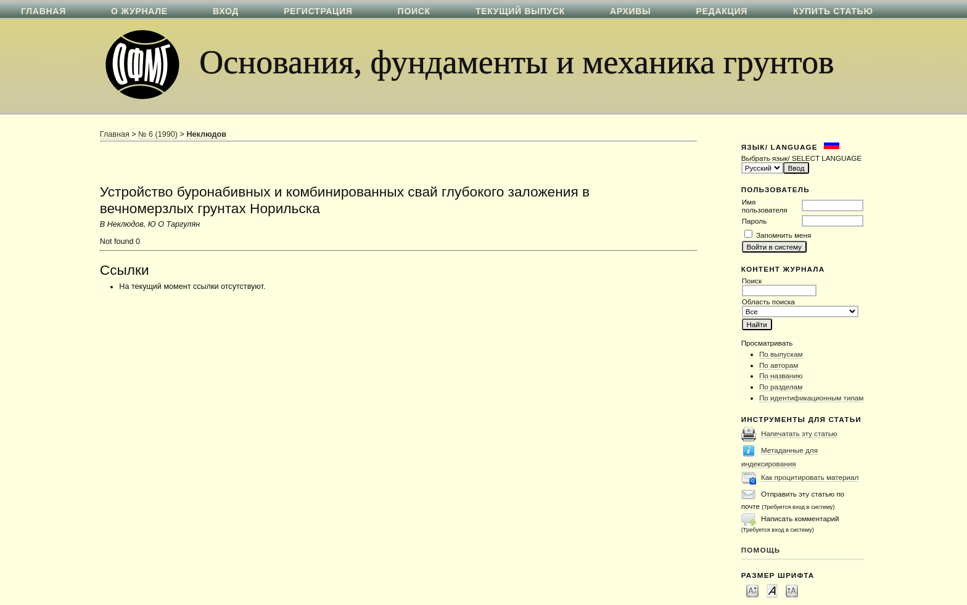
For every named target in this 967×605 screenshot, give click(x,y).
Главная (115, 134)
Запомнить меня (783, 235)
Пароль (754, 221)
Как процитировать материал (809, 477)
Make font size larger (792, 590)
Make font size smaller (752, 590)
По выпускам (781, 354)
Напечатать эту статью (799, 433)
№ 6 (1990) (158, 134)
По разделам (780, 387)
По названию (781, 376)
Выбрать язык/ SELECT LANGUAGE (801, 158)
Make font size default (772, 590)
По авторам (778, 365)
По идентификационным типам (811, 398)
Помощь (761, 550)
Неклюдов (206, 134)
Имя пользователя (765, 206)
